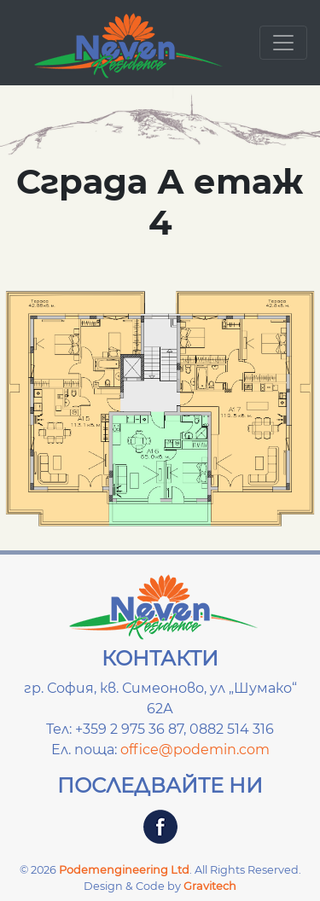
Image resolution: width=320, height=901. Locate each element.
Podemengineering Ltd (124, 869)
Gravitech (209, 886)
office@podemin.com (195, 749)
